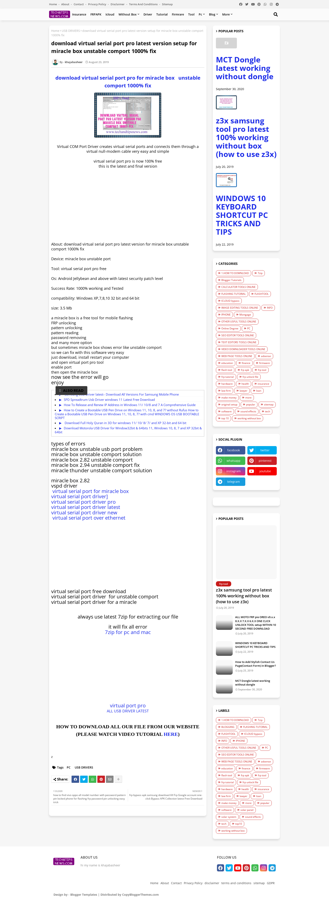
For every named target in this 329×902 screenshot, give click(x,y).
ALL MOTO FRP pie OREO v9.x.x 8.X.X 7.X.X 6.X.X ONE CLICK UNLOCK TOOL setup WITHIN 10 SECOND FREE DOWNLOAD (255, 622)
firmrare (178, 14)
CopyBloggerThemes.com (140, 895)
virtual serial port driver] (79, 496)
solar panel (246, 810)
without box (128, 14)
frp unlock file (250, 377)
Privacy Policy (97, 4)
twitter (265, 450)
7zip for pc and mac (128, 632)
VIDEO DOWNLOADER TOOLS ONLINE (243, 349)
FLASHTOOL (262, 294)
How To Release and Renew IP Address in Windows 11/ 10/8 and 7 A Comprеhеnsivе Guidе (130, 405)
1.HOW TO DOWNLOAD (235, 273)
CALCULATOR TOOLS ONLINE (238, 287)
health (245, 384)
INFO (270, 307)
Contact (79, 4)
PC (68, 767)
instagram (233, 471)
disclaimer (118, 4)
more (226, 14)
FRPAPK (95, 14)
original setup (229, 404)
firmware (264, 363)
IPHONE (226, 314)
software (226, 411)
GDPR (271, 883)
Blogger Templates (83, 895)
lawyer (243, 390)
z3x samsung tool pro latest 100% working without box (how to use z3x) (246, 137)
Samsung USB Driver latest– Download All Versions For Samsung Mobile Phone (121, 394)
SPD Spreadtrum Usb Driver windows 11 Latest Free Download (109, 399)
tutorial (162, 14)
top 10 (225, 418)
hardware (227, 384)
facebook (233, 450)
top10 (238, 824)
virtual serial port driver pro (83, 501)
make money (228, 397)
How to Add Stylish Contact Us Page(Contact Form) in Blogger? (255, 664)
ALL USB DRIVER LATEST (128, 710)
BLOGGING (227, 727)
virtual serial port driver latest (85, 506)
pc (200, 14)
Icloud (110, 14)
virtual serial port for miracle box (90, 491)
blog (212, 14)
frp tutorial (227, 377)
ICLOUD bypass (230, 301)
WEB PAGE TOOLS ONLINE (236, 356)
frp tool (262, 370)
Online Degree (229, 328)
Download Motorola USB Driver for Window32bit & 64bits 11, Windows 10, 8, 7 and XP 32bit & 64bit (128, 430)
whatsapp (233, 461)
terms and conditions (143, 4)
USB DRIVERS (71, 31)
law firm (226, 390)
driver (148, 14)
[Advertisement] (127, 202)
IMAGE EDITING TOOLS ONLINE (239, 307)
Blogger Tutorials (231, 280)
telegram (233, 482)
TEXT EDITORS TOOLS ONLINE (238, 342)
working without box (249, 418)
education (227, 363)
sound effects (248, 411)
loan (258, 390)
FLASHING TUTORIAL (233, 294)
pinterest (265, 461)
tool (191, 14)
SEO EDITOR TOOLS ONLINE (237, 335)
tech (267, 411)
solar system (228, 817)
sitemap (167, 4)
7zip (260, 273)
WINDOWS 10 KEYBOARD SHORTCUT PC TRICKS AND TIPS (242, 215)
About (65, 4)
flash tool (226, 370)
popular (250, 404)
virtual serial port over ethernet (88, 517)
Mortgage (245, 314)
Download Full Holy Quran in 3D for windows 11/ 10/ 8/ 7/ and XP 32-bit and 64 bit (125, 423)
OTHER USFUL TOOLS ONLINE (238, 321)
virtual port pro (128, 705)
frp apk (245, 370)
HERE (171, 734)
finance (246, 363)
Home (53, 4)
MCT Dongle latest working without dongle (244, 68)
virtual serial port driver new (84, 512)
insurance (79, 14)
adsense (266, 356)
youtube (265, 471)
